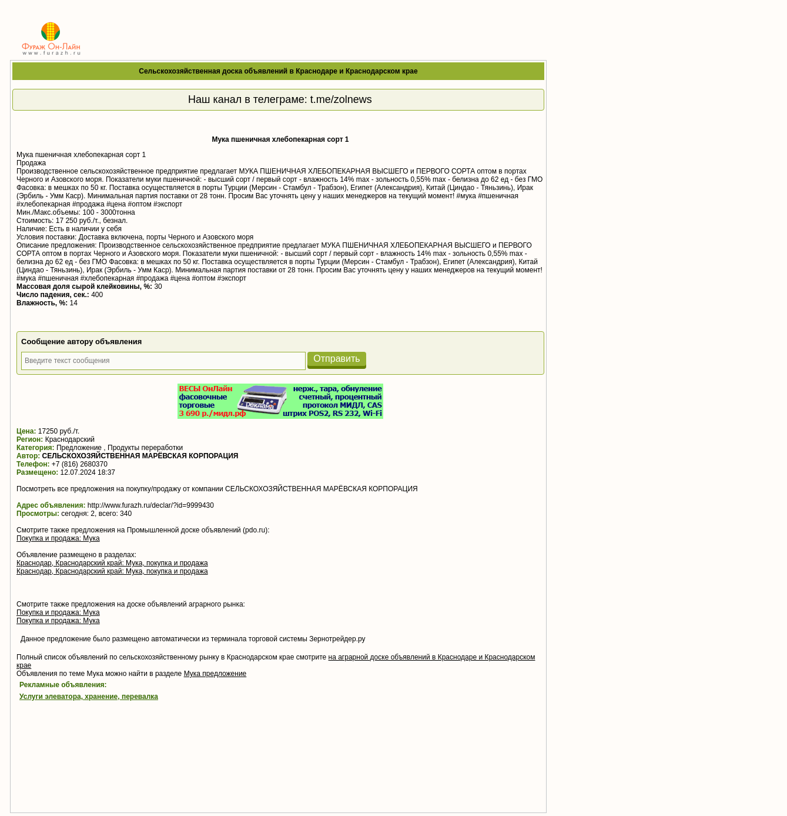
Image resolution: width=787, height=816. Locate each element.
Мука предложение (215, 674)
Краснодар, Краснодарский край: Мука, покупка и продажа (112, 563)
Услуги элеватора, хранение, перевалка (88, 696)
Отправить (336, 359)
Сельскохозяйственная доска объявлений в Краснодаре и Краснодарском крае (278, 71)
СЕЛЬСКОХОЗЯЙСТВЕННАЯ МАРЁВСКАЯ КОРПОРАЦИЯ (140, 456)
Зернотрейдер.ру (337, 639)
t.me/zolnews (341, 99)
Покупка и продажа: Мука (58, 538)
